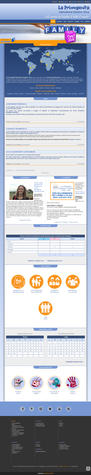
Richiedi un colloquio (17, 434)
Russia (53, 88)
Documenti (74, 1)
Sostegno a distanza (64, 446)
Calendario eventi (45, 329)
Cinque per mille (63, 447)
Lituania (41, 88)
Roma (60, 426)
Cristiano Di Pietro (48, 473)
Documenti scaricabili (18, 427)
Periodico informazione (18, 430)
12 (24, 170)
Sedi (65, 21)
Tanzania (81, 93)
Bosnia (32, 88)
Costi (13, 450)
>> (36, 260)
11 (23, 170)
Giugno (25, 337)
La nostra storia (40, 423)
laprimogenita (25, 121)
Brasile (21, 93)
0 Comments (80, 121)
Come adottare (16, 446)
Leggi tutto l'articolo (25, 220)
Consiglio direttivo (40, 426)
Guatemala (46, 93)
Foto (82, 21)
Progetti (76, 21)
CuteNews (47, 172)
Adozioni (70, 21)
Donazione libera (63, 448)
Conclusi (38, 446)
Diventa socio (62, 444)
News (55, 1)
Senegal (58, 88)
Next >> (33, 170)
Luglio (66, 337)
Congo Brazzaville (30, 93)
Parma (61, 424)
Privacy (82, 1)
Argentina (10, 93)
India (36, 88)
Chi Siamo (59, 21)
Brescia (61, 423)
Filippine (39, 93)
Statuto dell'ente (40, 424)
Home (53, 21)
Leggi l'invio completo (61, 222)
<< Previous (9, 170)
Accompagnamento (17, 447)
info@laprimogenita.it (12, 112)
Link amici (14, 435)
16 (30, 170)
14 (27, 170)
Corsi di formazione (17, 448)
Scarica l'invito (73, 222)
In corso (38, 444)
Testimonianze (16, 431)
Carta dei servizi (16, 451)
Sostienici (87, 21)
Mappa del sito (64, 1)
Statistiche (14, 453)
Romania (63, 93)
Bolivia (16, 93)
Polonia (47, 88)
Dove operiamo (45, 44)
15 (29, 170)
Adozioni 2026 (45, 226)
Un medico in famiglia (18, 432)
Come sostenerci (45, 367)
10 (21, 170)
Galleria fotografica (41, 451)
